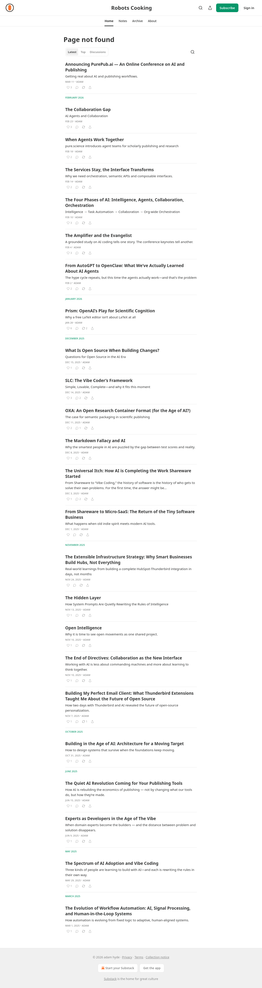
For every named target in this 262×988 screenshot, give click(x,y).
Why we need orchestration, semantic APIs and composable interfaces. (119, 176)
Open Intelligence (83, 628)
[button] (109, 21)
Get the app (152, 968)
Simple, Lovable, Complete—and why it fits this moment (107, 387)
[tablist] (87, 52)
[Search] (200, 7)
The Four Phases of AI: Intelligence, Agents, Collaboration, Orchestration (124, 202)
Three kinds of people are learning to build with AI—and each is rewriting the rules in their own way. (129, 872)
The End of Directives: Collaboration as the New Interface (123, 658)
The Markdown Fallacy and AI (95, 440)
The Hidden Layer (83, 598)
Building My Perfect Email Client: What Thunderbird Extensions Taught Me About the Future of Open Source (129, 696)
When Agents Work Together (94, 139)
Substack (110, 979)
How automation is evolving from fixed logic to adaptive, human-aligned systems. (127, 920)
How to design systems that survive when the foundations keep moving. (120, 750)
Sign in (249, 8)
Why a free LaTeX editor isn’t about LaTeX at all (100, 317)
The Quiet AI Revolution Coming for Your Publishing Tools (124, 783)
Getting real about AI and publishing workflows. (101, 76)
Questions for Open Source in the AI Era (95, 357)
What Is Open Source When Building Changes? (112, 350)
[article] (131, 76)
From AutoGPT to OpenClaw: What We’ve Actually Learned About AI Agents (124, 268)
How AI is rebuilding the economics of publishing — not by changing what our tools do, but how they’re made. (128, 792)
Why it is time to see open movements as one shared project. (111, 634)
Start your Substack (117, 968)
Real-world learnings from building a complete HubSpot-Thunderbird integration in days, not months (128, 571)
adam (80, 81)
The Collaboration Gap (88, 109)
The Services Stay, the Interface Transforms (109, 169)
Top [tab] (83, 52)
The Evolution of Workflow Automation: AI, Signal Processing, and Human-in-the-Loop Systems (128, 911)
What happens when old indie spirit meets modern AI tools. (110, 523)
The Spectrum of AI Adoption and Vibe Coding (112, 863)
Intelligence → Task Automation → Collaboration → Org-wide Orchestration (122, 212)
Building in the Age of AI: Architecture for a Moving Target (124, 743)
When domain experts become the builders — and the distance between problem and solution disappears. (130, 827)
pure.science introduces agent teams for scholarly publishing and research (122, 146)
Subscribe (227, 8)
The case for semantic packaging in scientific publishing (107, 417)
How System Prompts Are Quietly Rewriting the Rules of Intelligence (117, 604)
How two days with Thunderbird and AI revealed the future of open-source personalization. (121, 707)
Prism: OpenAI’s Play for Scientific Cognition (110, 311)
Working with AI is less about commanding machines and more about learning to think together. (127, 667)
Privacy (127, 957)
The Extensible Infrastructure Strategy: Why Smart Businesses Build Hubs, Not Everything (128, 559)
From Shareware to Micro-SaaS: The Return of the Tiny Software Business (130, 514)
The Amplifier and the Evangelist (98, 235)
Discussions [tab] (98, 52)
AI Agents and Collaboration (86, 116)
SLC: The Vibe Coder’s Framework (99, 380)
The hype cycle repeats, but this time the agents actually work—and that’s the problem (131, 277)
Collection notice (157, 957)
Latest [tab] (72, 52)
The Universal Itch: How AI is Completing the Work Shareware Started (128, 473)
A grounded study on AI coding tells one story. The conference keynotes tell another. (129, 242)
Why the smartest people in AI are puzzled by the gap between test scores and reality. (130, 447)
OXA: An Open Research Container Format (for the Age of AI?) (128, 410)
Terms (139, 957)
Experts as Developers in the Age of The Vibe (110, 818)
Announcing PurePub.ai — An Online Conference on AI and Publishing (125, 67)
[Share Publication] (210, 7)
